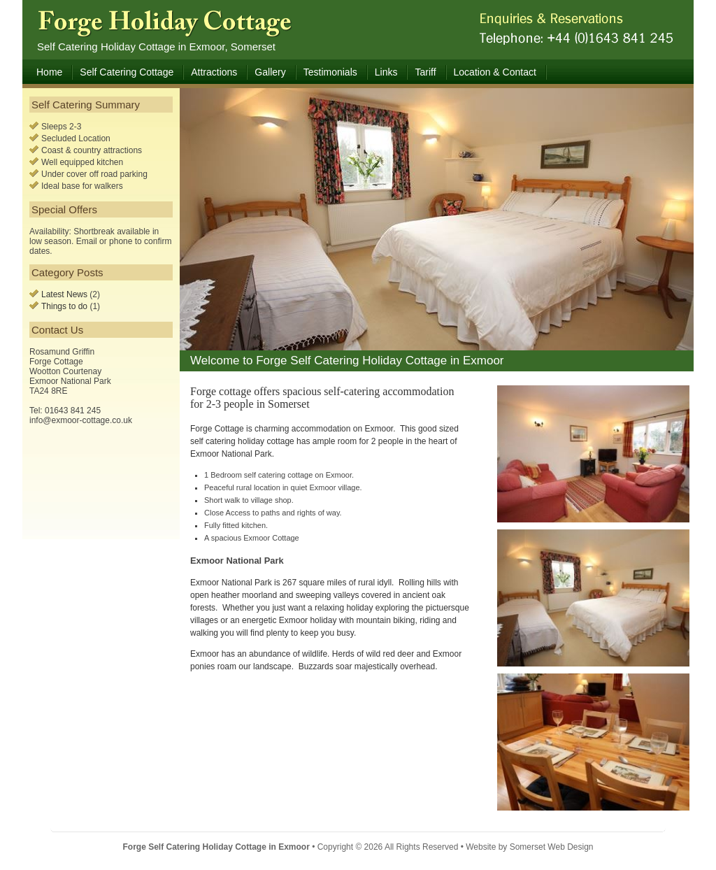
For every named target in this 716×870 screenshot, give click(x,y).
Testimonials (330, 72)
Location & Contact (495, 72)
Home (49, 72)
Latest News (64, 294)
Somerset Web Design (552, 847)
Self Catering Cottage (126, 72)
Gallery (270, 72)
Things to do (64, 306)
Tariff (425, 72)
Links (386, 72)
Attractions (214, 72)
